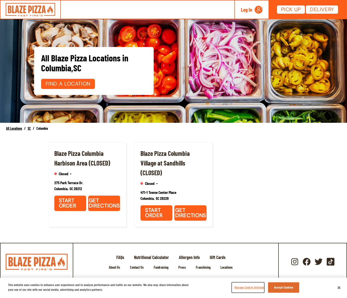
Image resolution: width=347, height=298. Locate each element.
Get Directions (104, 203)
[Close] (339, 288)
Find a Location (68, 83)
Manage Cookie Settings (249, 287)
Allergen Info (189, 257)
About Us (114, 267)
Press (182, 267)
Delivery (322, 9)
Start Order (67, 203)
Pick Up (291, 9)
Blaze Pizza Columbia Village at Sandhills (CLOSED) (165, 162)
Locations (226, 267)
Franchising (203, 267)
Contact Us (137, 267)
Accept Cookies (283, 287)
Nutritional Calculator (151, 257)
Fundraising (161, 267)
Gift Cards (217, 257)
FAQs (120, 257)
